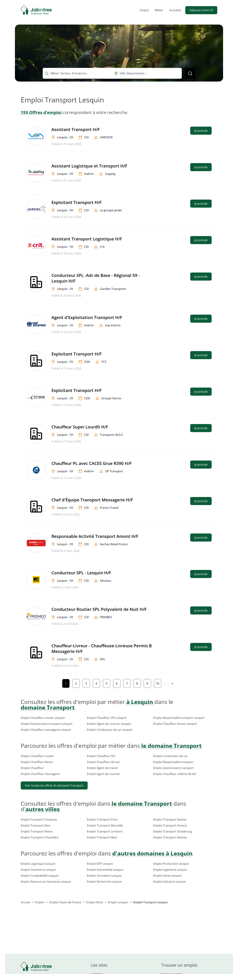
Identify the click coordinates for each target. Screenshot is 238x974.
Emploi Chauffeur (32, 768)
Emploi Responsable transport (173, 762)
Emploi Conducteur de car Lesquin (110, 730)
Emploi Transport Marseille (105, 825)
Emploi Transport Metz (102, 837)
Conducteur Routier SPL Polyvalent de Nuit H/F (99, 609)
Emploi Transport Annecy (170, 825)
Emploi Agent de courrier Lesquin (109, 724)
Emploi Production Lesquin (171, 864)
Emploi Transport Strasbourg (172, 831)
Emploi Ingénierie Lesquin (170, 870)
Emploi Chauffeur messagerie (40, 774)
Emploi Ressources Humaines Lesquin (46, 882)
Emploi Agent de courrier (103, 774)
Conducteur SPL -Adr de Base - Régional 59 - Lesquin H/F (95, 278)
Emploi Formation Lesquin (104, 876)
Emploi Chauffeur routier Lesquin (43, 718)
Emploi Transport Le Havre (104, 831)
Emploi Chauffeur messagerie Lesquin (46, 730)
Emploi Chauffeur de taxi (103, 762)
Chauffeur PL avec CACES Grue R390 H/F (91, 463)
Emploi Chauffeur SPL (101, 756)
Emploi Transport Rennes (170, 837)
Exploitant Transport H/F (76, 202)
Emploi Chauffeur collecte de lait (174, 774)
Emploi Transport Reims (37, 831)
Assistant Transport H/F (75, 129)
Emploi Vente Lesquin (167, 876)
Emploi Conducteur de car (170, 756)
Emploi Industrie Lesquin (169, 882)
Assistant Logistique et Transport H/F (89, 166)
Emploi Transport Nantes (170, 819)
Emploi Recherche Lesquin (104, 882)
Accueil (26, 902)
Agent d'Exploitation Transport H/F (86, 317)
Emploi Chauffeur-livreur (37, 762)
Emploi (144, 10)
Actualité (175, 10)
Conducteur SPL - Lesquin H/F (81, 573)
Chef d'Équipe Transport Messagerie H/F (92, 500)
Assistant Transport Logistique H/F (86, 239)
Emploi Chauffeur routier (37, 756)
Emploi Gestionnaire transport (173, 768)
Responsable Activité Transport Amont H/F (94, 536)
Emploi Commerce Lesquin (38, 870)
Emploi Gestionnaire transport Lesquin (46, 724)
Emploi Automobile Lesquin (105, 870)
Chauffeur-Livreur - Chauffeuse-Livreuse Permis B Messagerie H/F (101, 648)
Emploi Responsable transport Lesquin (179, 718)
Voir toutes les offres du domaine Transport (54, 785)
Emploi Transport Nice (35, 825)
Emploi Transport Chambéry (39, 837)
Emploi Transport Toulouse (39, 819)
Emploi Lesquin (118, 902)
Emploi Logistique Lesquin (38, 864)
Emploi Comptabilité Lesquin (40, 876)
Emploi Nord (95, 902)
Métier (159, 10)
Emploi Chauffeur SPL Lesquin (107, 718)
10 (158, 682)
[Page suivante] (172, 683)
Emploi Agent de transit (102, 768)
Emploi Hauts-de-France (65, 902)
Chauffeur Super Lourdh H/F (79, 427)
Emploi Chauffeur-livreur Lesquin (175, 724)
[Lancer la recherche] (190, 73)
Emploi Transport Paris (102, 819)
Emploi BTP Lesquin (100, 864)
